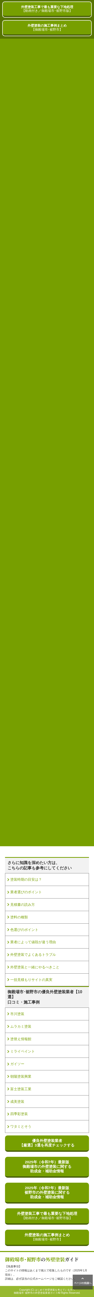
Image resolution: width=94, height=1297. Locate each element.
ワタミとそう (20, 1126)
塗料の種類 (19, 917)
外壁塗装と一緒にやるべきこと (34, 967)
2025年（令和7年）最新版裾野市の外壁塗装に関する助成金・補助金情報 (47, 1192)
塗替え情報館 (20, 1039)
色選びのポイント (24, 930)
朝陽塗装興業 (20, 1076)
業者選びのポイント (26, 892)
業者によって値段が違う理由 (33, 942)
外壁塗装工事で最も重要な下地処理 (47, 9)
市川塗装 (17, 1014)
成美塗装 (17, 1102)
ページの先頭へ (82, 1280)
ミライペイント (22, 1051)
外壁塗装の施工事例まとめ (47, 27)
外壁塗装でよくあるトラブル (33, 955)
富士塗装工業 (20, 1089)
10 (80, 819)
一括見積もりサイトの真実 (31, 980)
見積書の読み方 (22, 905)
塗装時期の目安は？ (26, 879)
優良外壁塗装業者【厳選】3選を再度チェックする (47, 1142)
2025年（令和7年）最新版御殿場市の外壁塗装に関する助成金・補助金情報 (47, 1166)
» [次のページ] (44, 827)
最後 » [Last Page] (55, 827)
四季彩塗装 (19, 1114)
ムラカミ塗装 (20, 1026)
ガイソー (17, 1064)
